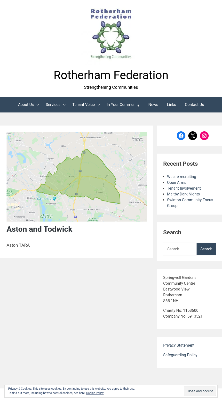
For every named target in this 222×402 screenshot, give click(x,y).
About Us (26, 104)
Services (53, 104)
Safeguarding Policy (180, 355)
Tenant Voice (83, 104)
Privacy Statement (178, 345)
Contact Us (194, 104)
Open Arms (176, 182)
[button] (111, 34)
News (153, 104)
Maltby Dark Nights (183, 194)
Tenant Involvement (184, 188)
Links (171, 104)
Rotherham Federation (111, 75)
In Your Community (123, 104)
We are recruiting (181, 176)
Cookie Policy (95, 393)
